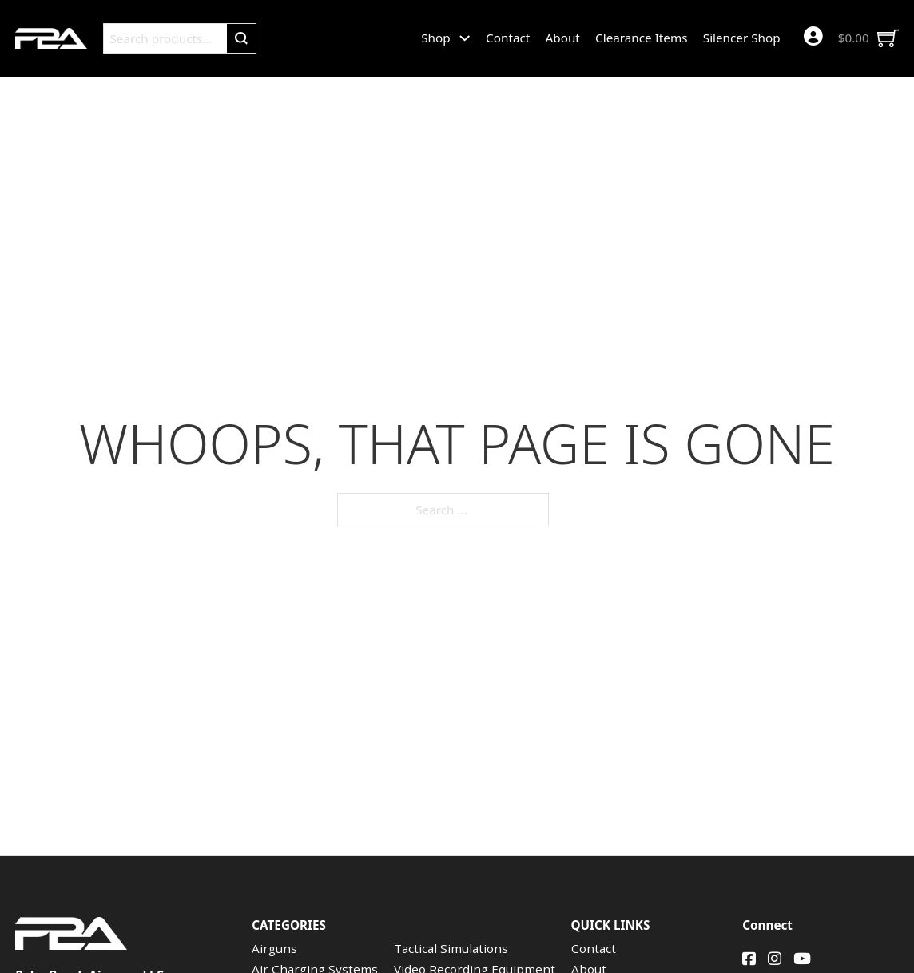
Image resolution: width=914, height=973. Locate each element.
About (563, 38)
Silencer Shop (742, 38)
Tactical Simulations (451, 948)
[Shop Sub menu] (465, 38)
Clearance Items (641, 38)
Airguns (274, 948)
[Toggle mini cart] (868, 38)
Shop (435, 38)
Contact (508, 38)
